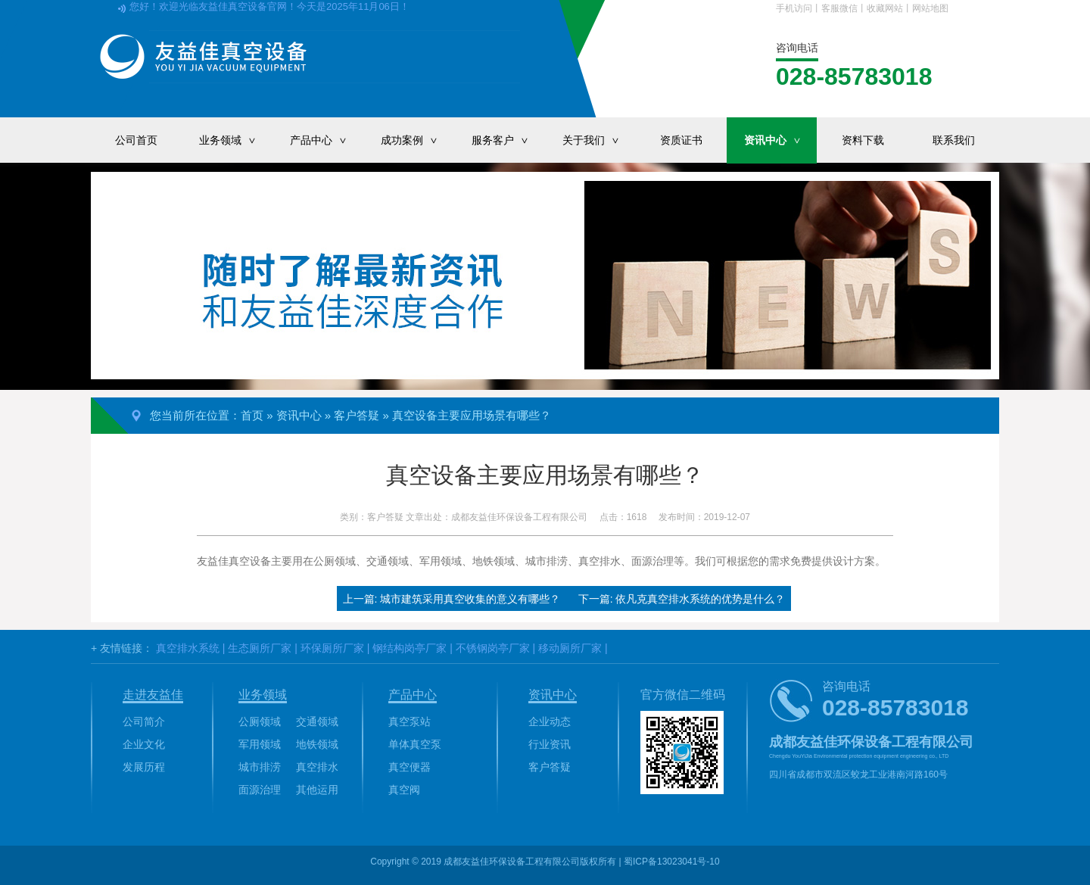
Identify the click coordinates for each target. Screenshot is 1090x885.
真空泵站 (409, 721)
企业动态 (549, 721)
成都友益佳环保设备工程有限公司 (519, 517)
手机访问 (794, 8)
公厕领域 (259, 721)
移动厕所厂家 (570, 648)
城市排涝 (259, 767)
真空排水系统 (188, 648)
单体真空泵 (414, 744)
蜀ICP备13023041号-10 (672, 861)
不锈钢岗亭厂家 (493, 648)
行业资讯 (549, 744)
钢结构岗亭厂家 (409, 648)
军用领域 (259, 744)
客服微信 (839, 8)
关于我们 (598, 140)
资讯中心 (780, 140)
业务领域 (235, 140)
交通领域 (317, 721)
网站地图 (930, 8)
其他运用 (317, 790)
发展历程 (144, 767)
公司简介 (144, 721)
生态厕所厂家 (259, 648)
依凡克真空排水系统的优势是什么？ (700, 599)
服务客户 (508, 140)
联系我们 (954, 140)
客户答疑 (356, 415)
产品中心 (326, 140)
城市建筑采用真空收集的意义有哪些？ (470, 599)
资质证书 (681, 140)
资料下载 (863, 140)
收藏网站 (885, 8)
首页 (252, 415)
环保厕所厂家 (332, 648)
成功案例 (417, 140)
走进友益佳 (153, 694)
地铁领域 (317, 744)
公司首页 (136, 140)
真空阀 (404, 790)
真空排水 (317, 767)
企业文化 (144, 744)
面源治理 (259, 790)
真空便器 (409, 767)
